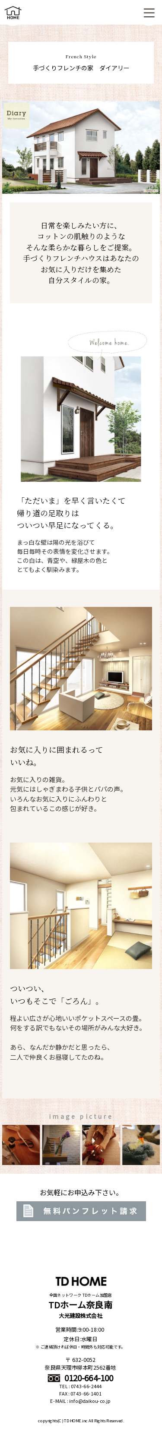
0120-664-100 (81, 1378)
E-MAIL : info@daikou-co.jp (80, 1401)
